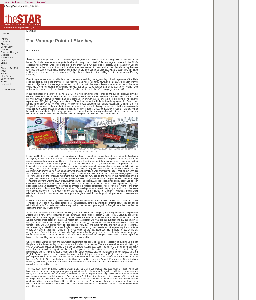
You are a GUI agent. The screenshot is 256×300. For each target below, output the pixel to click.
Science (5, 73)
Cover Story (7, 47)
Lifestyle (5, 49)
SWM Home (8, 89)
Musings (5, 55)
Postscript (6, 84)
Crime (4, 62)
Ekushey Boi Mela (10, 68)
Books (4, 81)
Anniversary (7, 57)
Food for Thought (9, 52)
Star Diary (6, 76)
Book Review (7, 78)
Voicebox (5, 41)
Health (4, 60)
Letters (4, 39)
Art (2, 65)
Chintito (5, 44)
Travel (4, 70)
